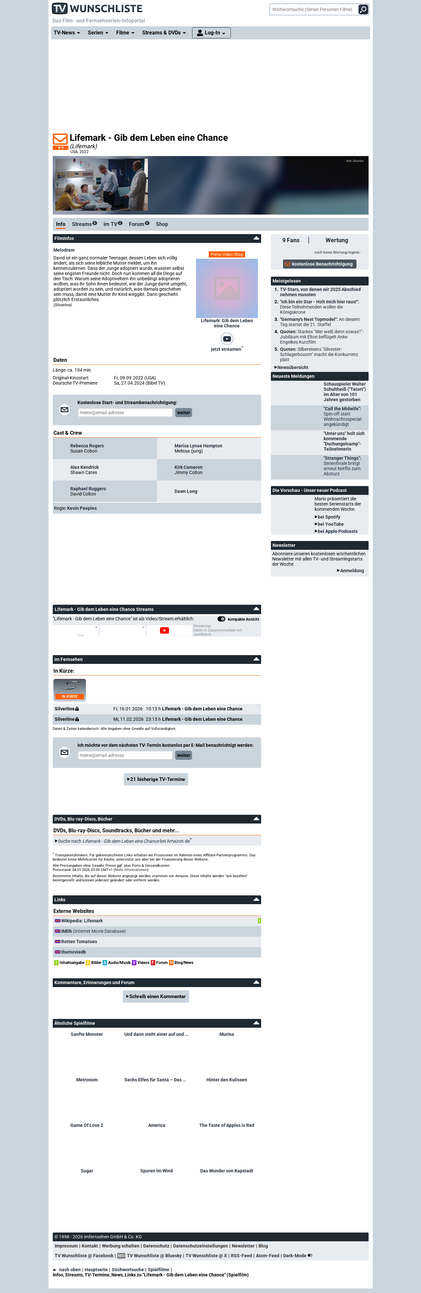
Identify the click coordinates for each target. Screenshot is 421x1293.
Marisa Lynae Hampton (198, 445)
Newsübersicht (292, 367)
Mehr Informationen (131, 870)
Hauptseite (96, 1269)
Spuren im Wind (156, 1170)
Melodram (64, 250)
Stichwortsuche (128, 1269)
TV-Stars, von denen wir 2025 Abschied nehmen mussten (320, 292)
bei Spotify (329, 517)
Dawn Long (186, 491)
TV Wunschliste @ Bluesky (154, 1255)
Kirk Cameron (189, 467)
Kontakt (90, 1245)
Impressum (66, 1245)
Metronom (87, 1079)
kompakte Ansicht (238, 619)
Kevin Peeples (82, 508)
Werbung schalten (120, 1245)
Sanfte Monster (87, 1034)
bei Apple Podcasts (338, 531)
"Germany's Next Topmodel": (320, 322)
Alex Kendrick (84, 467)
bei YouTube (331, 524)
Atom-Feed (267, 1255)
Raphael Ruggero (88, 488)
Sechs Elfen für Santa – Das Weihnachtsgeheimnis (156, 1079)
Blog (263, 1245)
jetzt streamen (227, 348)
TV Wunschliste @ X (206, 1255)
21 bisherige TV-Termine (157, 779)
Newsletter (243, 1245)
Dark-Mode (299, 1255)
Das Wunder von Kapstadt (226, 1170)
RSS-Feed (241, 1255)
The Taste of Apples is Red (226, 1125)
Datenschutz (156, 1245)
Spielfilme (158, 1269)
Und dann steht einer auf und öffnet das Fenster (156, 1034)
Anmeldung (352, 570)
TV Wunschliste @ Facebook (84, 1255)
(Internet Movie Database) (93, 931)
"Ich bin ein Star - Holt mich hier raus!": (319, 307)
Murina (226, 1034)
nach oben (67, 1269)
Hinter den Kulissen (226, 1079)
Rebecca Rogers (87, 445)
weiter (183, 412)
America (156, 1125)
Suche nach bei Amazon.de (124, 841)
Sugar (87, 1170)
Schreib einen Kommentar (157, 996)
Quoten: (322, 337)
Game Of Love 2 (86, 1125)
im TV (113, 224)
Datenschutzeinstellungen (200, 1245)
